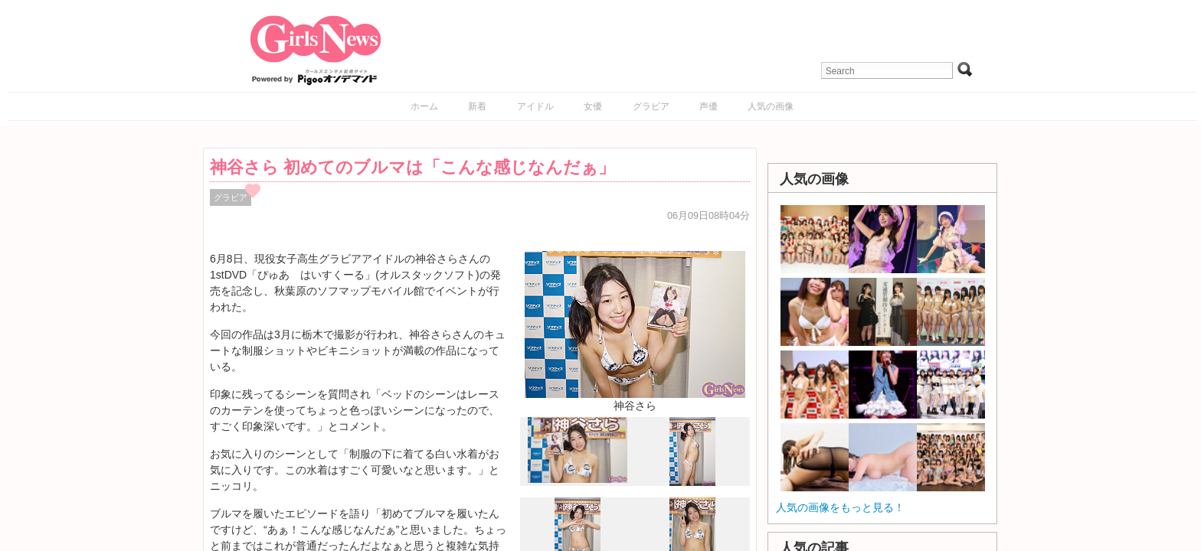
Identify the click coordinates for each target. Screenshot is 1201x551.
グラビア (651, 106)
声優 (708, 106)
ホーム (424, 106)
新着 (477, 106)
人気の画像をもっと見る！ (840, 507)
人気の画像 (771, 106)
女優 (593, 106)
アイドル (535, 106)
